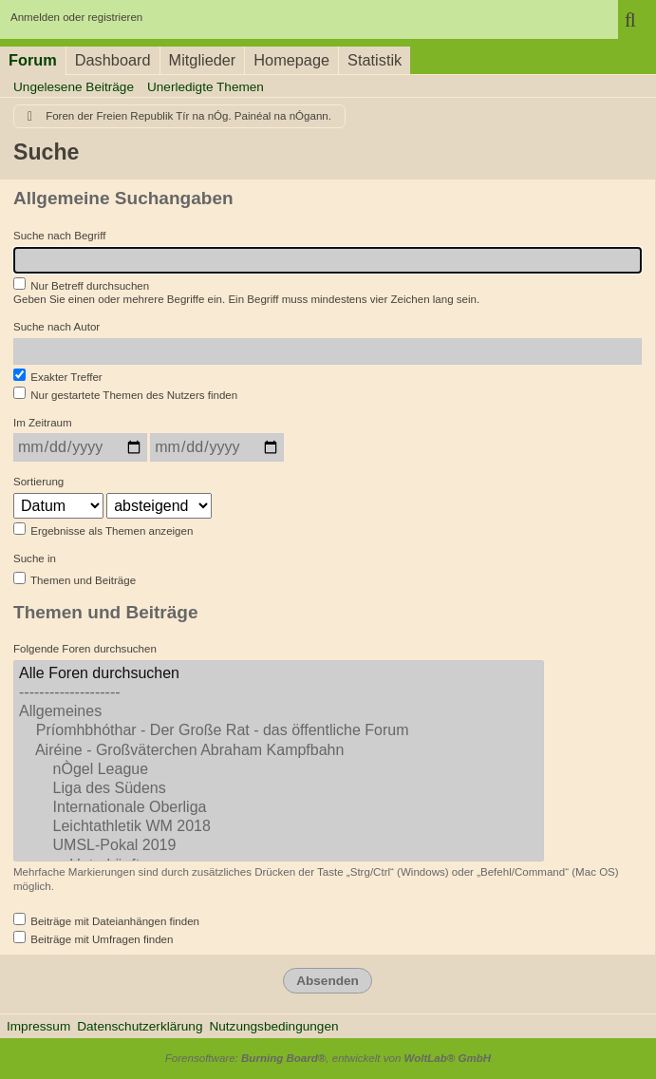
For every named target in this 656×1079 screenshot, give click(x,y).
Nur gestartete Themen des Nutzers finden (125, 394)
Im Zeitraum (42, 422)
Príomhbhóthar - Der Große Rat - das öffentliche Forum (278, 731)
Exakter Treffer (58, 376)
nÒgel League (278, 770)
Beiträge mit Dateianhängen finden (106, 920)
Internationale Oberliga (278, 808)
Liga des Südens (278, 789)
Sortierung (38, 481)
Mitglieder (202, 59)
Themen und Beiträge (74, 579)
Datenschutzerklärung (139, 1026)
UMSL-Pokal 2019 (278, 846)
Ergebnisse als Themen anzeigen (103, 529)
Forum (33, 59)
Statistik (374, 59)
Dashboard (113, 59)
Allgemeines (278, 712)
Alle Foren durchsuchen (278, 674)
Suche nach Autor (56, 326)
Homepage (291, 59)
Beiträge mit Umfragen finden (93, 938)
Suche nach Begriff (59, 235)
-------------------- (278, 693)
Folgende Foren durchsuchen (85, 648)
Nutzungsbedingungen (273, 1026)
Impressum (38, 1026)
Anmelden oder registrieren (76, 17)
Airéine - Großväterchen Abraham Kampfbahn (278, 751)
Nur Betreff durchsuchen (81, 284)
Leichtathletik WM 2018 (278, 827)
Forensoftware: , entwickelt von (328, 1058)
